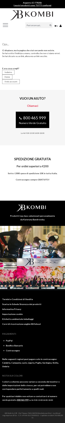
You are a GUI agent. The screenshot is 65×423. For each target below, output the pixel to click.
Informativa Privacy (11, 309)
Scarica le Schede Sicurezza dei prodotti (21, 304)
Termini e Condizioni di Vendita (17, 299)
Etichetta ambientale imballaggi (18, 319)
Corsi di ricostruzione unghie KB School (21, 324)
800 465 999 (23, 400)
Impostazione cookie (12, 314)
